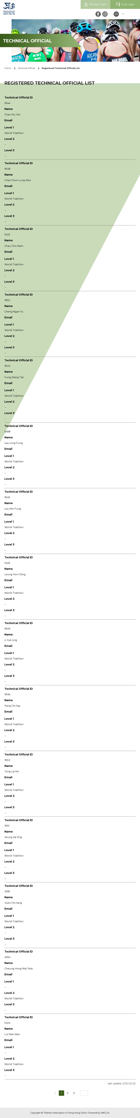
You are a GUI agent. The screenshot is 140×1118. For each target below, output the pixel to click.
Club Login (127, 4)
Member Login (97, 4)
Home (7, 68)
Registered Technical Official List (61, 68)
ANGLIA (105, 1112)
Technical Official (26, 68)
